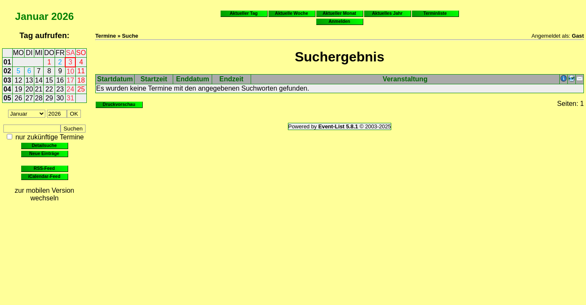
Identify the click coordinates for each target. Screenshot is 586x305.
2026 (62, 16)
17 (70, 80)
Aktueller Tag (243, 13)
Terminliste (435, 13)
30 (60, 98)
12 (18, 80)
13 (29, 80)
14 (39, 80)
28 (39, 98)
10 (70, 71)
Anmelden (339, 21)
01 (7, 62)
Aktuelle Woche (291, 13)
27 (29, 98)
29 (49, 98)
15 (49, 80)
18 (81, 80)
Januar (32, 16)
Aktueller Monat (339, 13)
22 (49, 89)
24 (70, 89)
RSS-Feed (44, 168)
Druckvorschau (119, 104)
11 (81, 71)
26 (18, 98)
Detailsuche (44, 145)
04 (7, 89)
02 (7, 71)
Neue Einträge (44, 153)
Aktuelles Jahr (387, 13)
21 (39, 89)
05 (7, 98)
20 (29, 89)
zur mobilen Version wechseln (45, 194)
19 (18, 89)
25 (81, 89)
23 (60, 89)
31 (70, 98)
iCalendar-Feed (44, 176)
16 (60, 80)
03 (7, 80)
